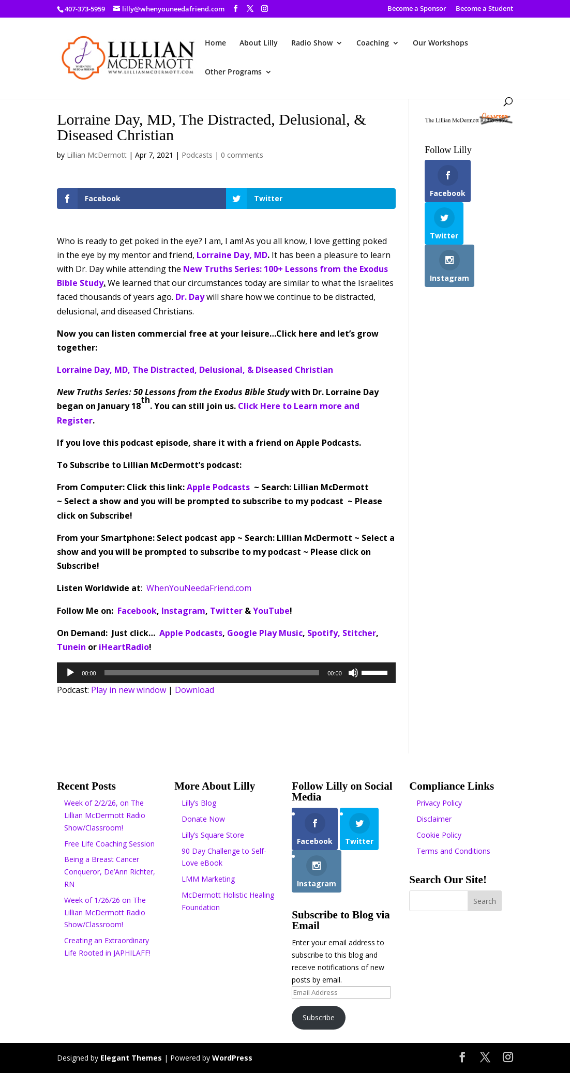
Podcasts (197, 155)
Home (215, 43)
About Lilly (258, 43)
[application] (226, 672)
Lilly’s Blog (199, 803)
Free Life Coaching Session (109, 844)
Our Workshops (440, 43)
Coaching (372, 43)
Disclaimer (434, 819)
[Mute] (353, 673)
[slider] (212, 672)
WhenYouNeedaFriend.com (198, 588)
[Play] (70, 673)
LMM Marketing (208, 879)
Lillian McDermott (97, 155)
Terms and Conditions (453, 851)
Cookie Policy (438, 835)
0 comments (242, 155)
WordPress (232, 1058)
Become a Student (484, 9)
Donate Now (203, 819)
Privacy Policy (439, 803)
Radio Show (312, 43)
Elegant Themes (131, 1058)
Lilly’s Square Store (213, 835)
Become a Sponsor (416, 9)
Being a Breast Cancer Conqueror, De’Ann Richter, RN (109, 871)
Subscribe (319, 1017)
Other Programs (233, 72)
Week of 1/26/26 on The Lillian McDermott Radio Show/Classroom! (105, 912)
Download (194, 690)
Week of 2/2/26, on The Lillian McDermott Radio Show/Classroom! (104, 815)
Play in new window (128, 690)
